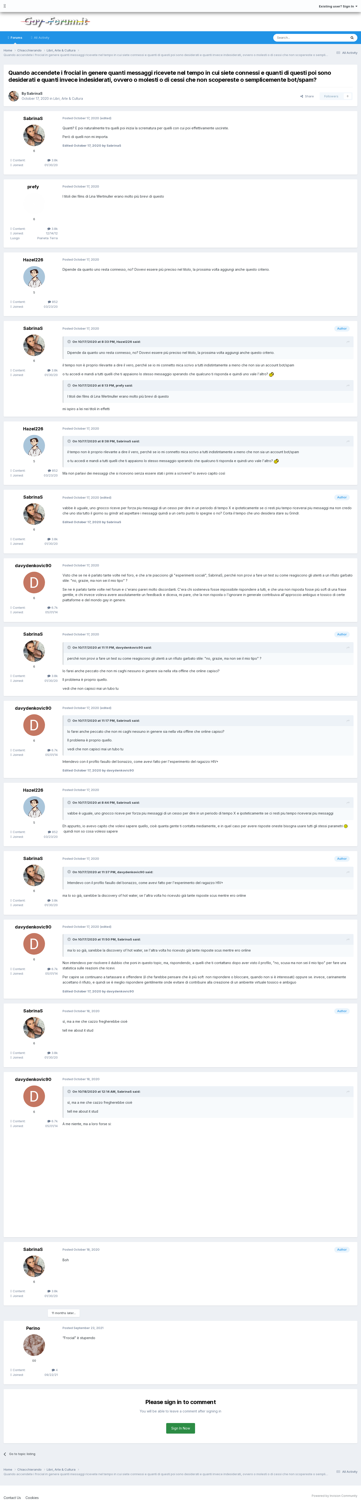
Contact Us (12, 1498)
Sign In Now (180, 1428)
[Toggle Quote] (69, 342)
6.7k (52, 607)
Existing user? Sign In (338, 6)
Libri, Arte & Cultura (68, 98)
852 (53, 302)
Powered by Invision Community (334, 1496)
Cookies (32, 1498)
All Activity (41, 37)
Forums (16, 40)
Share (307, 96)
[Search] (297, 38)
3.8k (52, 160)
